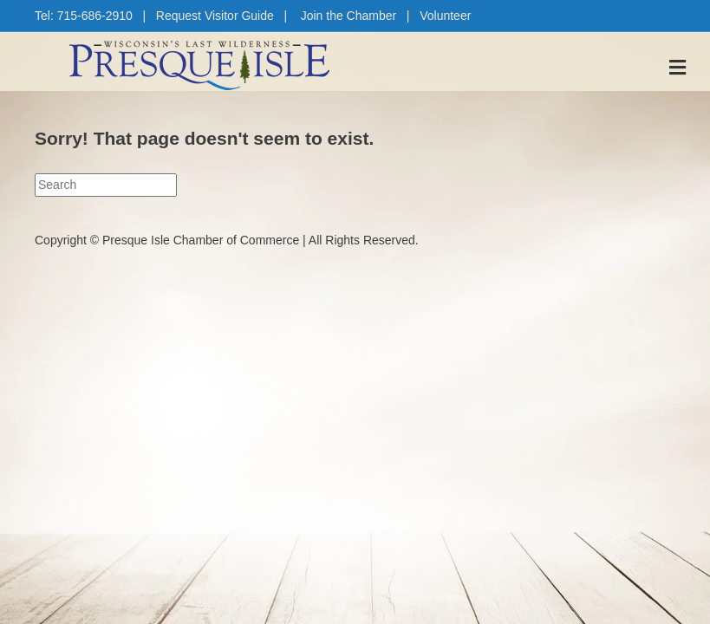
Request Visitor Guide (215, 16)
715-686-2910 (95, 16)
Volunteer (445, 16)
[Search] (106, 184)
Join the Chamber (349, 16)
